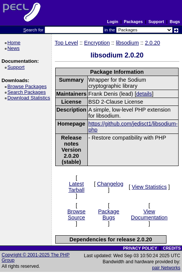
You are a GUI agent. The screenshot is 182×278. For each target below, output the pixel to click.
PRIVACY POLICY (140, 248)
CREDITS (171, 248)
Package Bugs (108, 214)
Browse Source (76, 214)
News (14, 48)
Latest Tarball (76, 187)
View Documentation (149, 214)
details (144, 94)
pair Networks (166, 267)
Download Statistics (29, 98)
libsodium (127, 43)
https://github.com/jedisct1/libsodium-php (133, 127)
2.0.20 (152, 43)
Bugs (175, 21)
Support (156, 21)
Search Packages (27, 92)
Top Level (66, 43)
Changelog (110, 184)
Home (14, 42)
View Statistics (149, 187)
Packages (133, 21)
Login (112, 21)
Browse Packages (28, 86)
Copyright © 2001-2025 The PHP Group (36, 257)
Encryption (97, 43)
